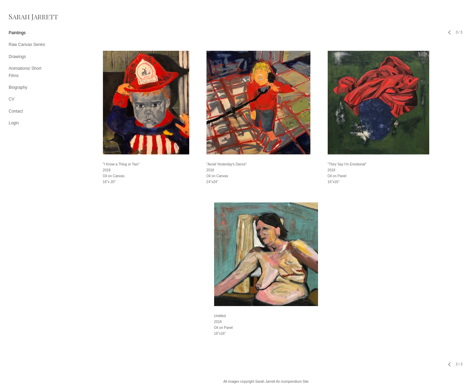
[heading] (26, 16)
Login (14, 123)
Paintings (17, 32)
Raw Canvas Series (27, 44)
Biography (18, 87)
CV (12, 99)
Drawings (17, 56)
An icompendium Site (292, 381)
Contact (16, 111)
